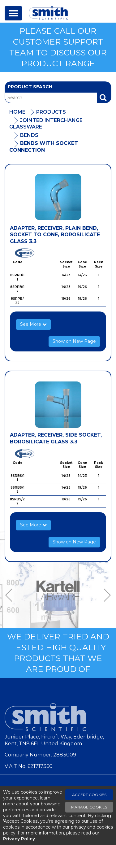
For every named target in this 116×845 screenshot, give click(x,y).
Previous (11, 595)
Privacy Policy (19, 839)
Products (51, 112)
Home (17, 112)
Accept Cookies (89, 794)
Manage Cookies (89, 807)
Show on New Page (74, 341)
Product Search (30, 86)
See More (33, 324)
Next (105, 595)
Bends (29, 135)
